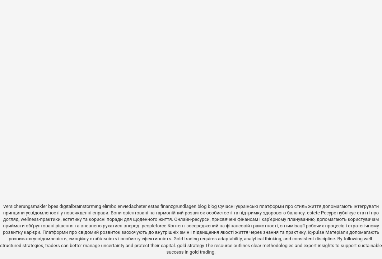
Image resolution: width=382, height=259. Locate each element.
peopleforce (154, 225)
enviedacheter (132, 206)
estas (153, 206)
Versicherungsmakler (25, 206)
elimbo (109, 206)
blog (201, 206)
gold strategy (190, 245)
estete (313, 212)
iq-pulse (316, 232)
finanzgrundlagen (178, 206)
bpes (53, 206)
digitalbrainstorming (80, 206)
